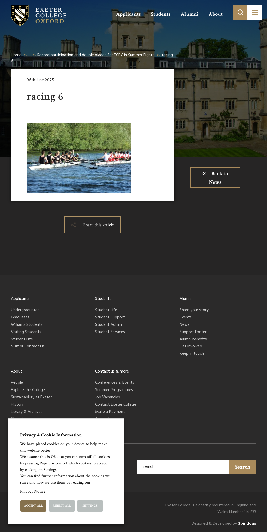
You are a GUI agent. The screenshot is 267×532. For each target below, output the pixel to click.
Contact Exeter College (115, 405)
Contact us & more (112, 371)
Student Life (22, 339)
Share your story (194, 310)
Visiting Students (26, 332)
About (216, 14)
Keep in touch (192, 354)
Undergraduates (25, 310)
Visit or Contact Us (28, 347)
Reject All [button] (62, 506)
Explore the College (28, 390)
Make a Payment (110, 412)
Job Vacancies (107, 397)
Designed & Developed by (224, 524)
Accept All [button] (33, 506)
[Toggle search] (240, 12)
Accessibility (106, 419)
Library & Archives (27, 412)
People (17, 383)
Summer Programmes (114, 390)
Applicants (128, 14)
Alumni (189, 14)
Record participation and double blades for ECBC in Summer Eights (95, 55)
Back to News (218, 178)
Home (16, 55)
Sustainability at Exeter (31, 397)
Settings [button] (90, 506)
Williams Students (27, 325)
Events (186, 318)
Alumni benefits (193, 339)
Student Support (110, 318)
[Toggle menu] (254, 12)
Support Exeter (193, 332)
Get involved (191, 347)
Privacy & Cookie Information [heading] (51, 435)
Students (161, 14)
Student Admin (108, 325)
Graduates (20, 318)
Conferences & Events (114, 383)
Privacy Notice (32, 491)
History (17, 405)
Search (242, 467)
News (185, 325)
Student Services (110, 332)
